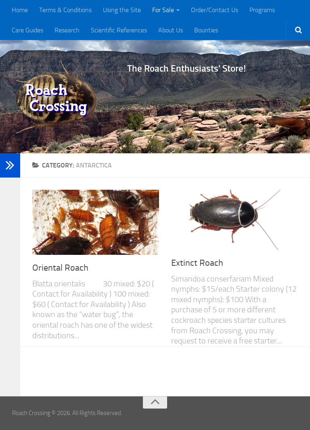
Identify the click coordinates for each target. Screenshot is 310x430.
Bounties (206, 30)
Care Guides (27, 30)
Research (67, 30)
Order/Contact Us (214, 10)
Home (20, 10)
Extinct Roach (197, 263)
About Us (170, 30)
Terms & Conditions (65, 10)
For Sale (163, 10)
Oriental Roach (60, 268)
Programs (262, 10)
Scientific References (119, 30)
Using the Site (122, 10)
